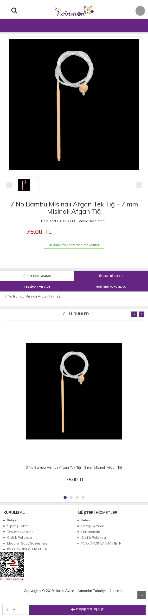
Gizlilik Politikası (19, 537)
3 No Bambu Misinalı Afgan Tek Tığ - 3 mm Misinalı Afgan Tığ (74, 467)
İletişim (12, 520)
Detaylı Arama (92, 526)
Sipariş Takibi (17, 526)
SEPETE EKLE (87, 610)
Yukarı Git (141, 595)
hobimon (97, 221)
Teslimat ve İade (20, 532)
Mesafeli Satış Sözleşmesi (27, 543)
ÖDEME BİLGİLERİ (111, 276)
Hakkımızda (90, 532)
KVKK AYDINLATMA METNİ (27, 549)
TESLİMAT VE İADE (37, 286)
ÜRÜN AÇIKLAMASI (37, 276)
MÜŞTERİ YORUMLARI (111, 286)
